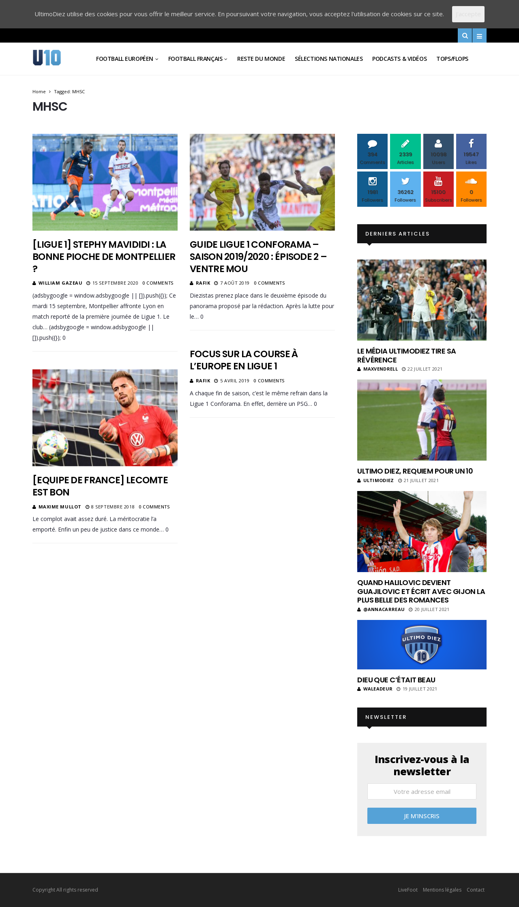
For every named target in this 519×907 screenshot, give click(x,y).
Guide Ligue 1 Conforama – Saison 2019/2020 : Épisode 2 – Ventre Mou (258, 256)
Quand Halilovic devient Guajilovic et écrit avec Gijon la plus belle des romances (421, 591)
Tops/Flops (452, 58)
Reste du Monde (261, 58)
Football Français (195, 58)
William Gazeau (61, 283)
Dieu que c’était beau (396, 680)
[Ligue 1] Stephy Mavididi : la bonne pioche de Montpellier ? (103, 256)
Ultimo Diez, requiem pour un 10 (415, 471)
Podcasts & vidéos (399, 58)
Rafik (203, 283)
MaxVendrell (377, 369)
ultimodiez (375, 480)
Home (39, 91)
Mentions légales (442, 889)
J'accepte (468, 14)
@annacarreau (381, 609)
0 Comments (158, 283)
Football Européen (124, 58)
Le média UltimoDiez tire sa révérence (406, 355)
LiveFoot (408, 889)
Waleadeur (374, 689)
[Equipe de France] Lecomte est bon (100, 486)
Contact (476, 889)
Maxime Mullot (60, 507)
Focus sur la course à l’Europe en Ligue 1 (244, 360)
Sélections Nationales (328, 58)
